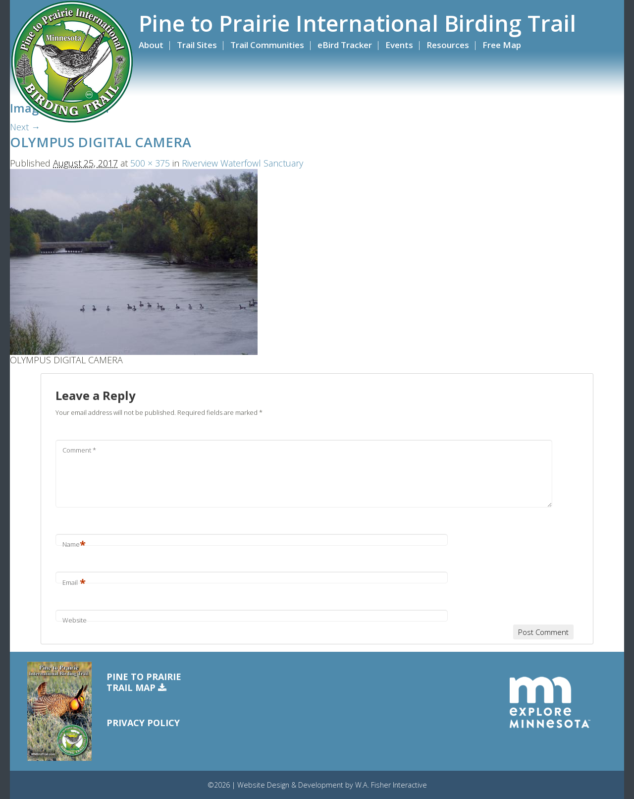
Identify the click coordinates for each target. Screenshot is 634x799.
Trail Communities (267, 45)
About (151, 45)
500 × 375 (150, 163)
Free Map (501, 45)
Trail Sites (197, 45)
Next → (25, 127)
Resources (447, 45)
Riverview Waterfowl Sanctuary (242, 163)
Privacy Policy (143, 723)
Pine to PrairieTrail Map (143, 682)
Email (74, 582)
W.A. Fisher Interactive (391, 785)
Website (74, 620)
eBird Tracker (344, 45)
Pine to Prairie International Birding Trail (357, 23)
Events (399, 45)
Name (74, 544)
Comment (79, 450)
